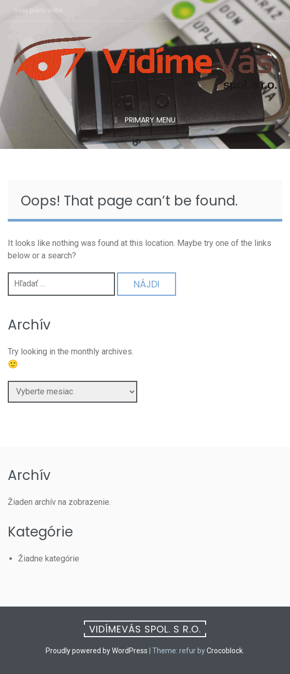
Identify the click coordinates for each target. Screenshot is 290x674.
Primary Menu (149, 120)
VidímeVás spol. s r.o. (145, 629)
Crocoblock (225, 651)
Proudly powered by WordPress (97, 651)
